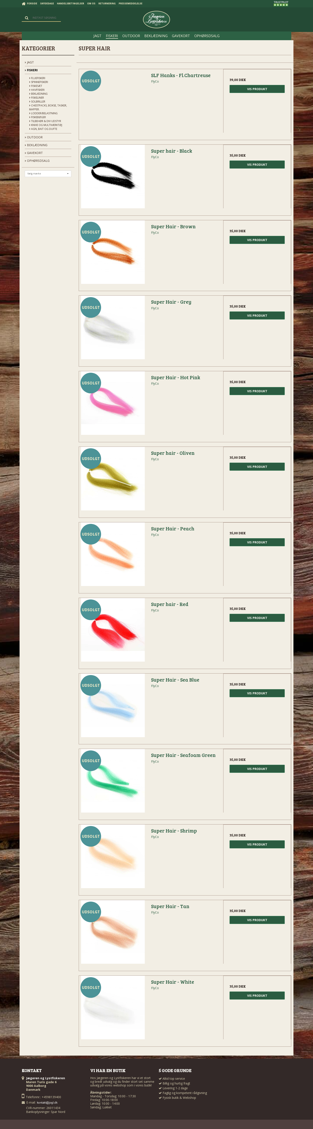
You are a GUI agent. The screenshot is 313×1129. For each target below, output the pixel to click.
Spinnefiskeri (38, 82)
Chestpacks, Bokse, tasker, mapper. (48, 107)
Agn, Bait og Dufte (43, 129)
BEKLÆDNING (36, 145)
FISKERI (31, 70)
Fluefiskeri (37, 78)
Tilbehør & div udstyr (45, 121)
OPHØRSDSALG (37, 161)
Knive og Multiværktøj (45, 125)
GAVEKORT (34, 153)
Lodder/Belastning (43, 113)
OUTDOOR (34, 137)
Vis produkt (257, 89)
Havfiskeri (37, 90)
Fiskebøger (37, 117)
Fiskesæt (35, 86)
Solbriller (37, 101)
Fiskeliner (36, 97)
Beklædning (38, 94)
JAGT (29, 62)
